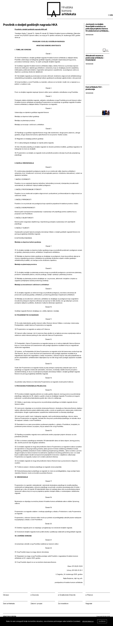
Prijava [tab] (95, 17)
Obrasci (6, 595)
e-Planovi (89, 595)
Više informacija (88, 621)
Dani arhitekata (9, 603)
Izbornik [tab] (69, 17)
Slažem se (102, 621)
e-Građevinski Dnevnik (66, 595)
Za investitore (63, 603)
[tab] (104, 17)
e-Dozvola (35, 595)
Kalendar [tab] (82, 17)
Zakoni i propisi (36, 603)
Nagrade (89, 603)
